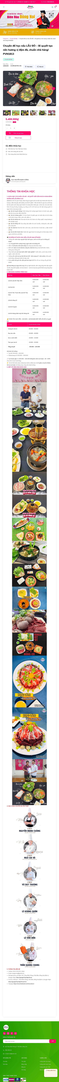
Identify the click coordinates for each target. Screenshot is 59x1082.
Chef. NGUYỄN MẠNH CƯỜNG (20, 180)
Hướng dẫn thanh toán (45, 1064)
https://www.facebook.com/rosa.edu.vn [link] (24, 984)
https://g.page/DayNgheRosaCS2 (17, 982)
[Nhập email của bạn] (29, 1041)
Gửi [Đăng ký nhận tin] (53, 1041)
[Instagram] (8, 1033)
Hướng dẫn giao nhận (45, 1067)
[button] (53, 88)
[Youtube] (15, 1033)
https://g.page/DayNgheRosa (24, 978)
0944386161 (50, 2)
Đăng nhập (24, 1064)
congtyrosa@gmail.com (10, 1054)
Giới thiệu (5, 1064)
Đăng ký (23, 1067)
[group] (29, 88)
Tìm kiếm (5, 1062)
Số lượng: (8, 125)
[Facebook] (11, 1033)
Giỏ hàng (23, 1070)
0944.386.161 (8, 1050)
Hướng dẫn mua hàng (45, 1062)
